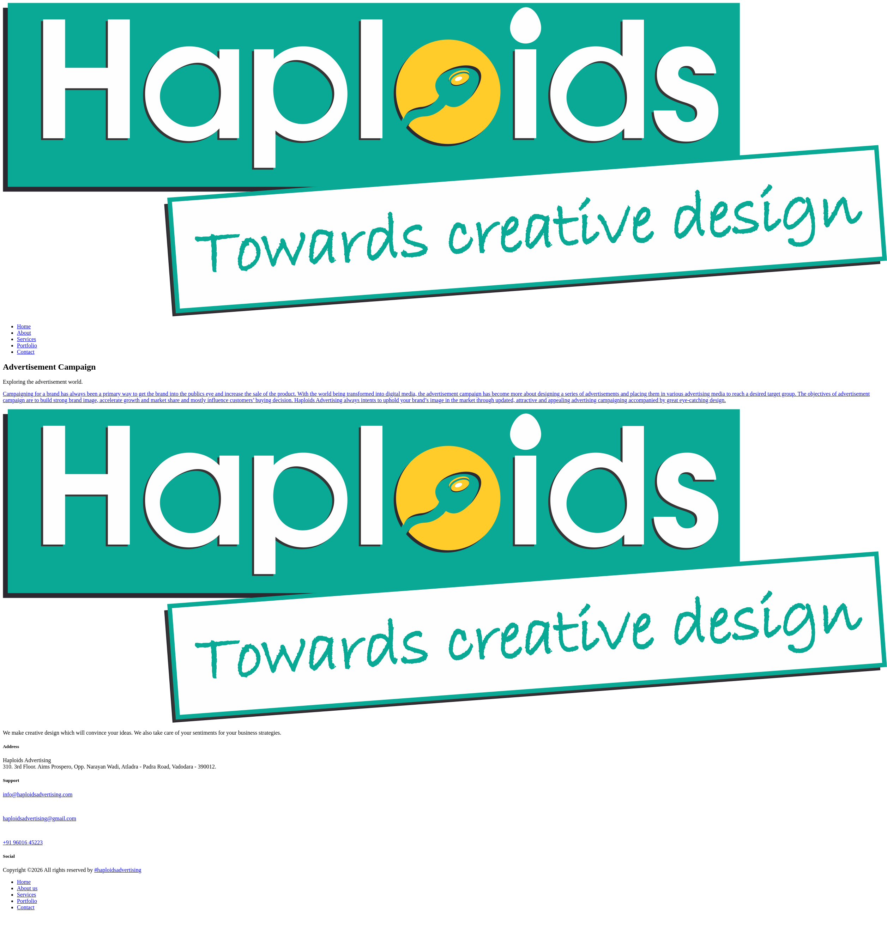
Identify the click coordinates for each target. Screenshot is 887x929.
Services (26, 339)
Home (24, 326)
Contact (26, 352)
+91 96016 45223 (23, 842)
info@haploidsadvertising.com (37, 794)
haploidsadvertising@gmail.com (39, 818)
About (24, 333)
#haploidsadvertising (117, 870)
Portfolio (27, 345)
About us (27, 888)
